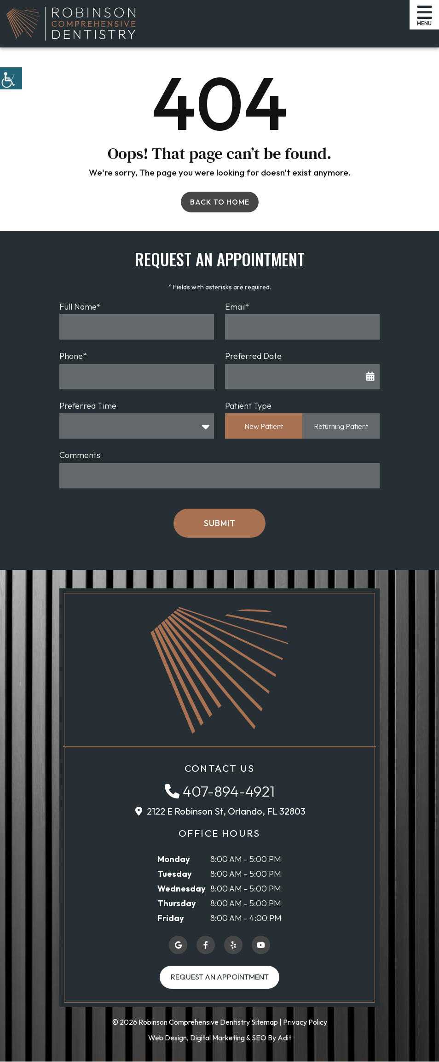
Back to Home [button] (219, 201)
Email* (237, 306)
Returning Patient (341, 426)
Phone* (73, 356)
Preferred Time (87, 405)
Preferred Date (253, 356)
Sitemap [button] (264, 1022)
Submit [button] (220, 523)
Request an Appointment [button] (219, 977)
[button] (11, 78)
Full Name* (80, 306)
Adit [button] (284, 1038)
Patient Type (248, 405)
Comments (79, 455)
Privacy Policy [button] (305, 1022)
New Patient (263, 426)
